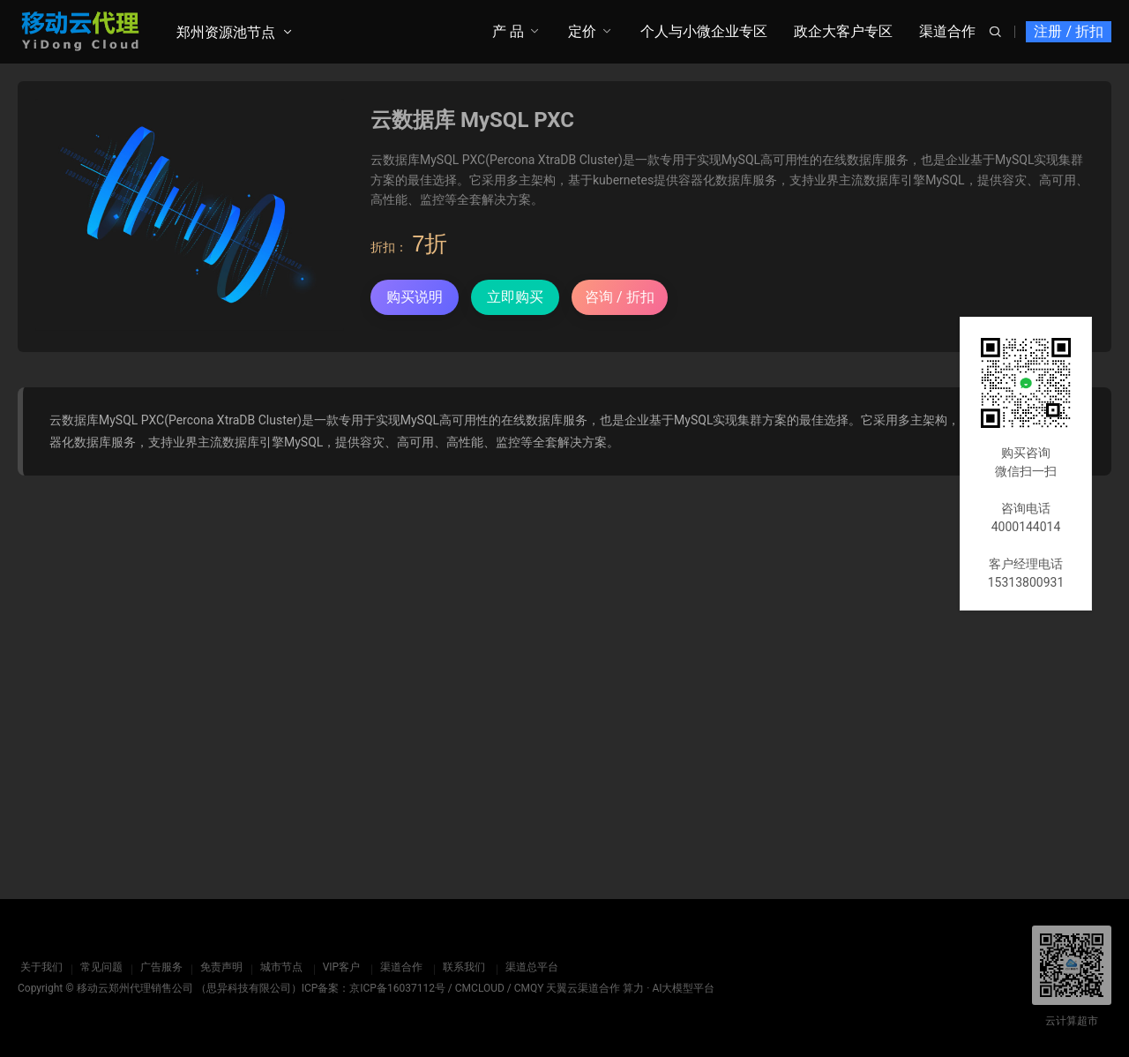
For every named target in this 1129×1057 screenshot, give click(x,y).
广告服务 (159, 967)
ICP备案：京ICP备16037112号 (373, 988)
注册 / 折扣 (1068, 31)
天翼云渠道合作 (583, 988)
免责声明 (219, 967)
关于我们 (39, 967)
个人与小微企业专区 (703, 31)
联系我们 (461, 967)
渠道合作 (947, 31)
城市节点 (279, 967)
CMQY (529, 988)
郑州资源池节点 (225, 32)
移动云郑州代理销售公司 (135, 988)
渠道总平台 (529, 967)
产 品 (508, 31)
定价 (582, 31)
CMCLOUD (480, 988)
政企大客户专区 (843, 31)
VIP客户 (338, 967)
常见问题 (99, 967)
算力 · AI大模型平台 (668, 988)
